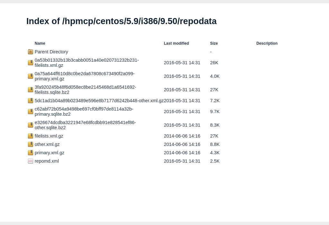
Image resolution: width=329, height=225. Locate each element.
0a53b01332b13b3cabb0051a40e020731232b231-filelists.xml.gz (87, 63)
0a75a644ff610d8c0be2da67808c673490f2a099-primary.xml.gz (85, 76)
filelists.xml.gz (49, 136)
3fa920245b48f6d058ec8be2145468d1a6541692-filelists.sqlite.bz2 (85, 90)
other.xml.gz (47, 144)
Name (40, 43)
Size (214, 43)
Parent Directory (51, 51)
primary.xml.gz (49, 152)
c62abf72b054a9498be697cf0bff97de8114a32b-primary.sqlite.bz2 (84, 111)
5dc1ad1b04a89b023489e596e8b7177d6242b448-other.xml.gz (99, 100)
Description (267, 43)
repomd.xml (47, 161)
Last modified (176, 43)
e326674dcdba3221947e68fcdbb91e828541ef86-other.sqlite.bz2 (85, 125)
